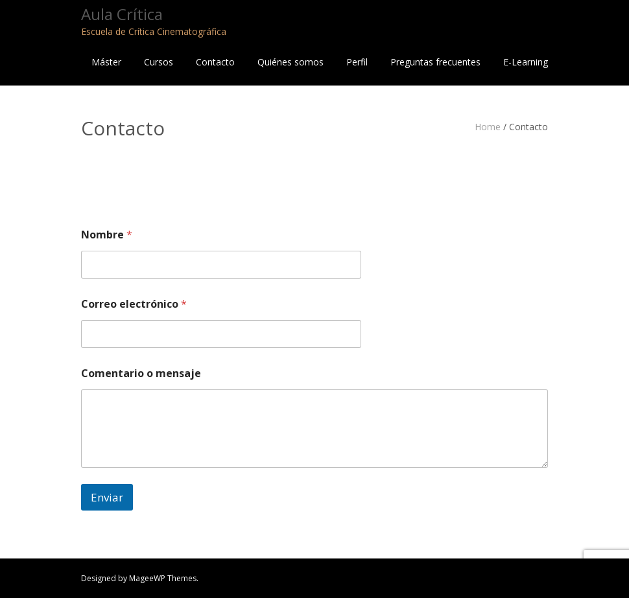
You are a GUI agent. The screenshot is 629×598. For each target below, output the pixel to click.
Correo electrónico (134, 304)
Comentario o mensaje (141, 373)
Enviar (107, 497)
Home (488, 127)
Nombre (106, 235)
